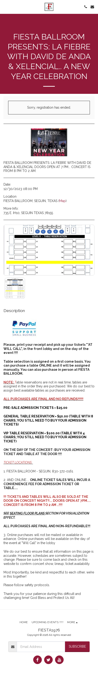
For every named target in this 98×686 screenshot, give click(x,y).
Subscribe (77, 646)
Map (62, 201)
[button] (5, 6)
